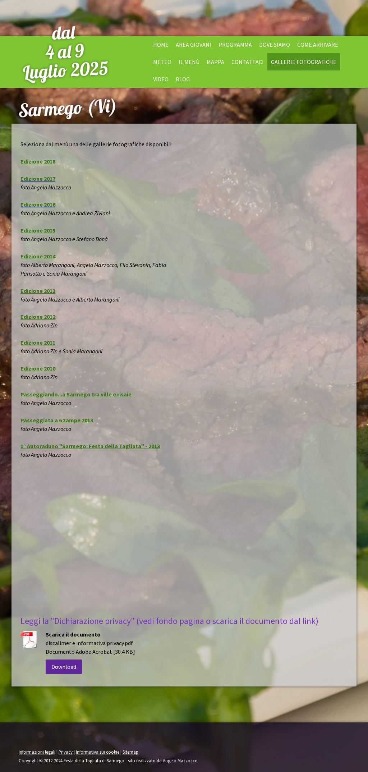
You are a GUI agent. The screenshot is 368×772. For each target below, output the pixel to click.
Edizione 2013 (37, 290)
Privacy (66, 752)
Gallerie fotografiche (303, 61)
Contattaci (247, 61)
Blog (183, 79)
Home (161, 44)
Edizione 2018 (37, 161)
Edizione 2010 (37, 368)
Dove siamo (274, 44)
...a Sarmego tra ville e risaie (95, 394)
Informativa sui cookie (97, 752)
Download (63, 666)
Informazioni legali (37, 752)
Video (161, 79)
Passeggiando (39, 394)
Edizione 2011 (37, 342)
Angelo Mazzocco (180, 760)
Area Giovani (193, 44)
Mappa (215, 61)
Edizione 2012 (37, 316)
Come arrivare (317, 44)
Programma (235, 44)
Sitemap (130, 752)
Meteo (162, 61)
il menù (189, 61)
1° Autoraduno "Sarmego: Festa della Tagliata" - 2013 (90, 446)
